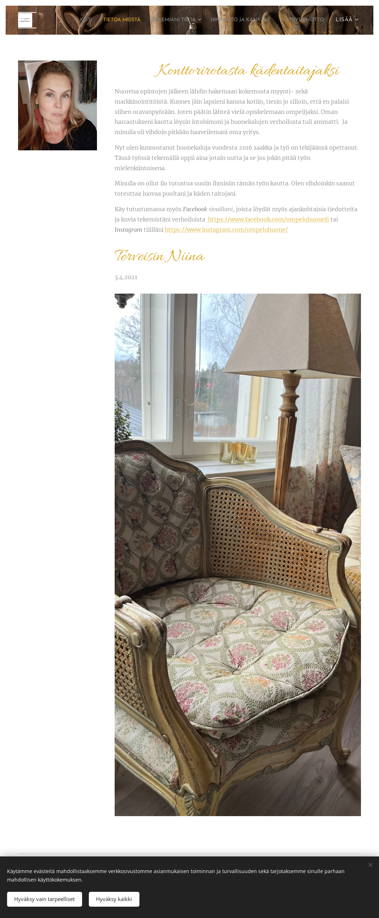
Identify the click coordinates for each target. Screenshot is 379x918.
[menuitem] (115, 20)
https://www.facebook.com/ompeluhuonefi (269, 219)
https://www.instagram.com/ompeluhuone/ (226, 229)
